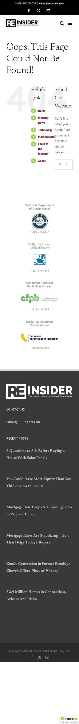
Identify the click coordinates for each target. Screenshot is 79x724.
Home (42, 111)
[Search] (60, 164)
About (42, 161)
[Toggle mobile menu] (70, 23)
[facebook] (32, 657)
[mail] (47, 657)
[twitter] (39, 657)
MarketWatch (46, 137)
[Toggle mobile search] (62, 23)
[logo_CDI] (40, 321)
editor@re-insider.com (51, 3)
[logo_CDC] (40, 205)
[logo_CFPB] (40, 282)
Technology (45, 130)
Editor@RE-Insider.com (23, 422)
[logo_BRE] (40, 243)
